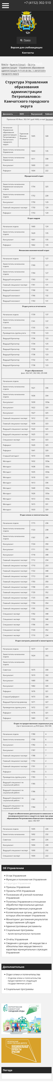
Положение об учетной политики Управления (24, 896)
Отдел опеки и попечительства (23, 974)
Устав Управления (16, 875)
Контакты (28, 52)
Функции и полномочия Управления (26, 879)
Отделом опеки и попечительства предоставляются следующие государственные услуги (24, 981)
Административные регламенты (23, 926)
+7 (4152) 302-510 (37, 3)
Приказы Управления (18, 887)
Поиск (27, 40)
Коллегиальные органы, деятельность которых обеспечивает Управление (27, 914)
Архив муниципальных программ (24, 933)
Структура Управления (18, 883)
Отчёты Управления (17, 939)
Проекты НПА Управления (20, 890)
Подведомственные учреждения (24, 908)
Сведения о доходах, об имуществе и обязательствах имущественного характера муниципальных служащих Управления (26, 948)
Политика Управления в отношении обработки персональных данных (26, 903)
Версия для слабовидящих (26, 47)
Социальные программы (19, 930)
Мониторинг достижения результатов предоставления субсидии (27, 921)
